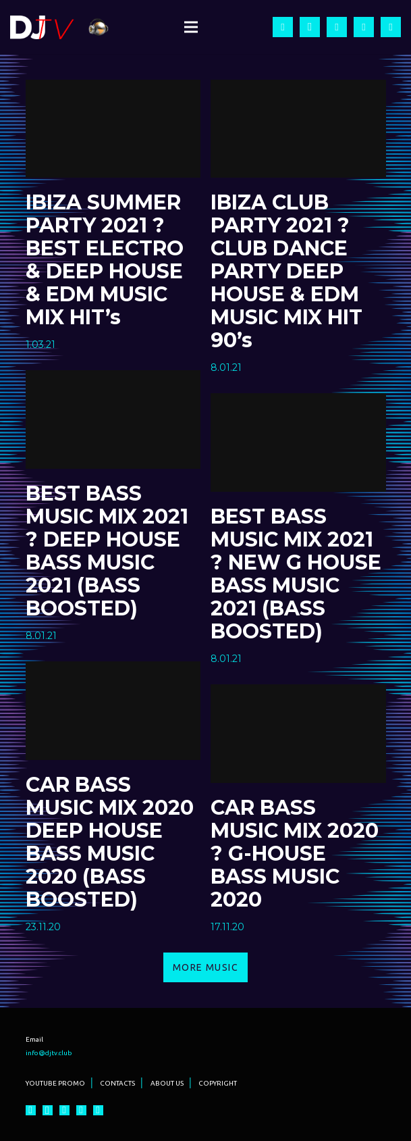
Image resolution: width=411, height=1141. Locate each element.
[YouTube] (337, 27)
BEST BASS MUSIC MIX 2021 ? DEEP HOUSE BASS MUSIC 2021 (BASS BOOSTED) (107, 551)
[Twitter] (364, 27)
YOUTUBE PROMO (55, 1083)
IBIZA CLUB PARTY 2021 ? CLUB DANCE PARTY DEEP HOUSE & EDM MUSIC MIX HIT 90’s (286, 271)
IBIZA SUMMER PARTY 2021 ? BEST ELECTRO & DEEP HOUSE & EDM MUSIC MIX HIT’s (105, 260)
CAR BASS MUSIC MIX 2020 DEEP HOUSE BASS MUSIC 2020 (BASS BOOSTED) (110, 842)
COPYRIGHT (217, 1083)
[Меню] (191, 27)
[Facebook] (283, 27)
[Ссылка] (42, 27)
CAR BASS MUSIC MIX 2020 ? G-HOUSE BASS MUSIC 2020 (295, 853)
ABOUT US (167, 1083)
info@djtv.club (49, 1053)
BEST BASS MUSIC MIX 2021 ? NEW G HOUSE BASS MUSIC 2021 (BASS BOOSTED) (296, 574)
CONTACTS (117, 1083)
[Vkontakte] (391, 27)
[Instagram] (310, 27)
